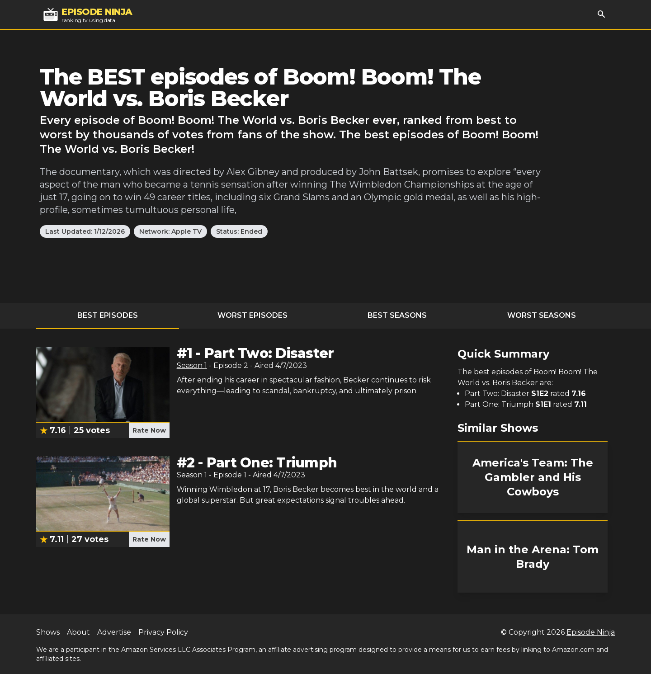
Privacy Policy (163, 632)
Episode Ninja (590, 632)
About (78, 632)
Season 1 (192, 365)
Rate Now (149, 430)
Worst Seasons (541, 315)
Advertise (114, 632)
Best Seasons (397, 315)
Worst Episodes (252, 315)
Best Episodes (107, 315)
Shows (48, 632)
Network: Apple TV (170, 231)
